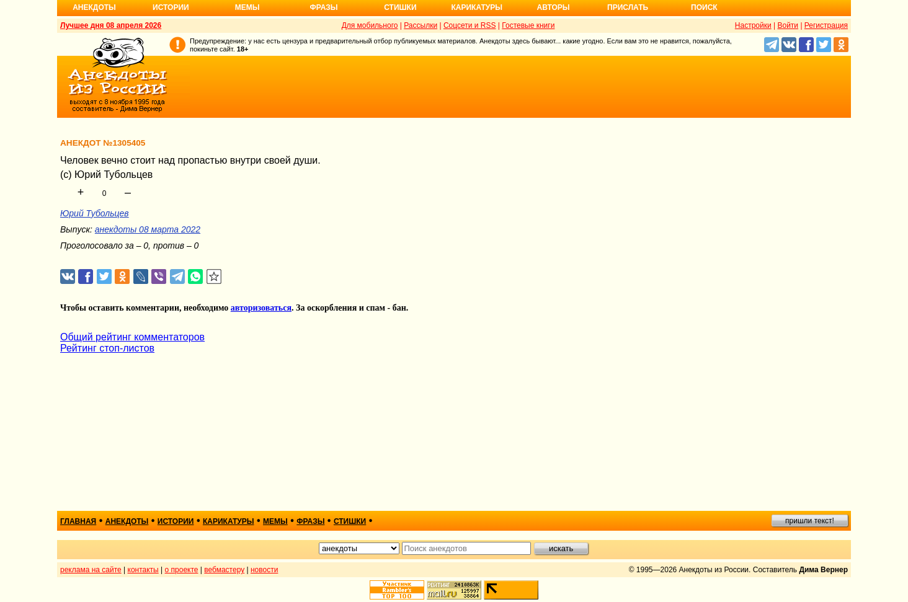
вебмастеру (224, 569)
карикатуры (228, 521)
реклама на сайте (91, 569)
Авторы (553, 7)
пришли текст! (809, 520)
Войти (787, 25)
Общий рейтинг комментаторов (132, 337)
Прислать (627, 7)
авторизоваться (261, 307)
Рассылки (420, 25)
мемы (275, 521)
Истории (171, 7)
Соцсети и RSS (469, 25)
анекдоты (127, 521)
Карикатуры (476, 7)
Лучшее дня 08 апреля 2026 (110, 25)
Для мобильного (370, 25)
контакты (143, 569)
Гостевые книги (528, 25)
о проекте (181, 569)
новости (264, 569)
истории (176, 521)
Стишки (400, 7)
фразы (310, 521)
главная (78, 521)
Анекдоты (94, 7)
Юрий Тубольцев (94, 213)
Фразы (323, 7)
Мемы (247, 7)
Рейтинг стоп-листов (107, 348)
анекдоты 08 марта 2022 (147, 229)
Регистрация (826, 25)
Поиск (704, 7)
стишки (350, 521)
